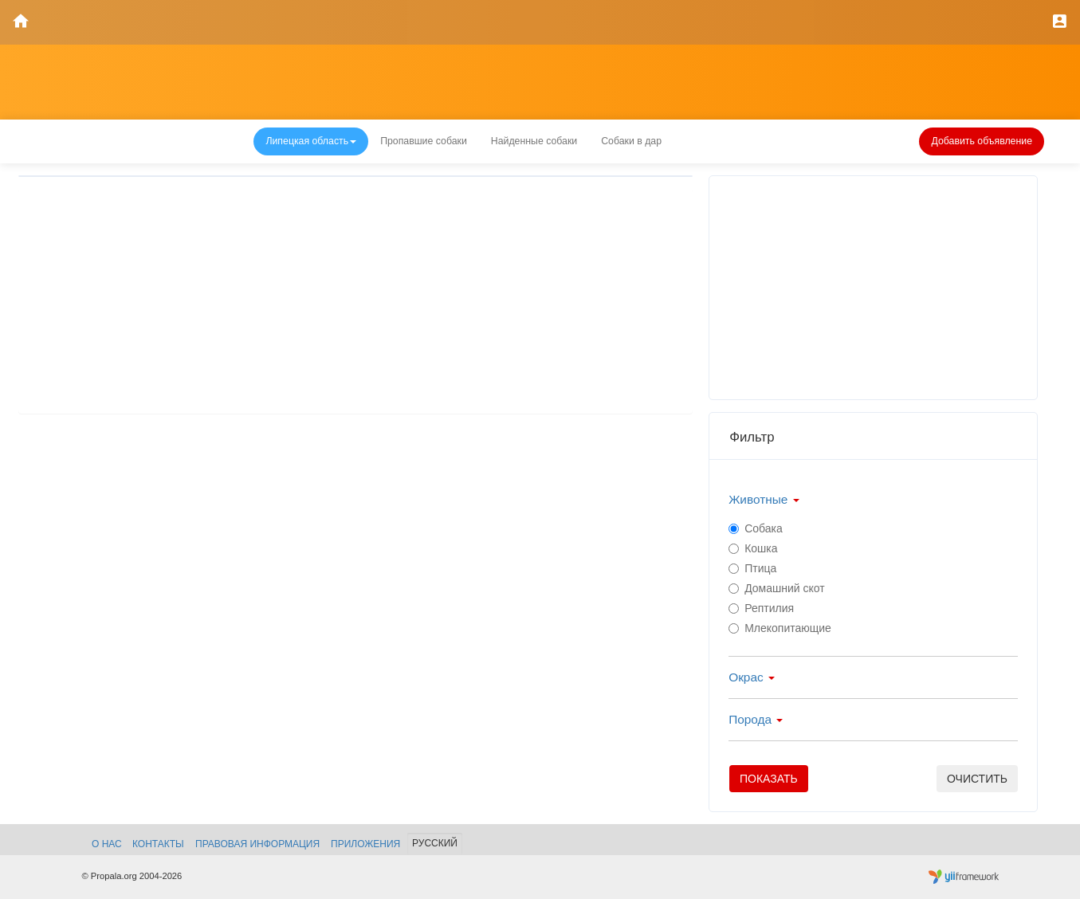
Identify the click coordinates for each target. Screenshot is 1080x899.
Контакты (158, 844)
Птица (752, 568)
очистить (977, 778)
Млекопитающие (780, 628)
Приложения (365, 844)
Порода (756, 719)
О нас (107, 844)
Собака (756, 528)
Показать (769, 778)
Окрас (752, 677)
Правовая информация (257, 844)
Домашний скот (777, 588)
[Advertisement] (356, 301)
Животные (764, 499)
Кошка (753, 548)
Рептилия (761, 608)
